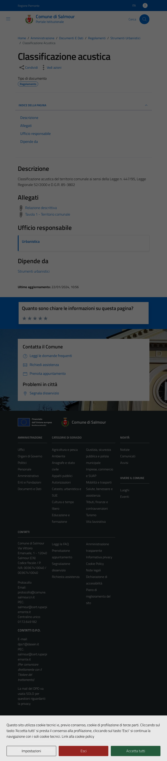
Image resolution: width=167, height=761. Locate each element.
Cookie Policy (95, 563)
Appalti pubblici (62, 475)
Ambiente (58, 456)
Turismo (91, 515)
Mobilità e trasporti (99, 482)
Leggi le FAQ (60, 544)
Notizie (125, 449)
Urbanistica (31, 241)
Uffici (21, 449)
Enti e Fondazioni (29, 482)
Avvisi (124, 462)
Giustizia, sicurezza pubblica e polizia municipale (98, 456)
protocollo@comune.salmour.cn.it (32, 595)
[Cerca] (144, 19)
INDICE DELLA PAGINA (84, 105)
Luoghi (124, 490)
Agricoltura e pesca (65, 449)
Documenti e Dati (29, 488)
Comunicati (127, 456)
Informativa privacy (99, 557)
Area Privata (26, 723)
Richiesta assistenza (66, 576)
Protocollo (24, 582)
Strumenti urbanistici (34, 271)
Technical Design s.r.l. (45, 749)
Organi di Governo (30, 456)
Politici (22, 462)
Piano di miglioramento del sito (98, 596)
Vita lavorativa (96, 521)
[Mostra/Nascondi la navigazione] (8, 18)
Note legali (93, 570)
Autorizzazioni (61, 482)
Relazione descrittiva (41, 207)
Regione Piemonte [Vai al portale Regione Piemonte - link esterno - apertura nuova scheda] (28, 5)
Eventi (124, 496)
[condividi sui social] (28, 67)
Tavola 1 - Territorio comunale (47, 214)
